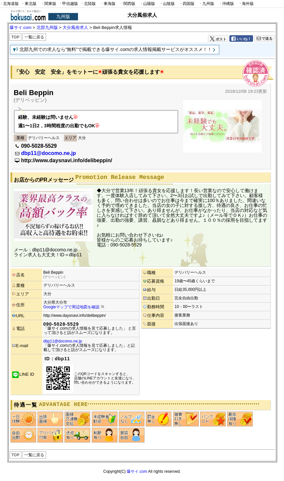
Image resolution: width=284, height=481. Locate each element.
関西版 (127, 3)
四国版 (186, 3)
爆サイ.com (137, 471)
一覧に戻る (34, 37)
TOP (15, 37)
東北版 (29, 3)
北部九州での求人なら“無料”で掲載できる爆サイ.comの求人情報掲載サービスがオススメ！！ (115, 49)
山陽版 (147, 3)
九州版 (206, 3)
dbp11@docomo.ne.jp (48, 153)
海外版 (246, 3)
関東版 (48, 3)
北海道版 (9, 3)
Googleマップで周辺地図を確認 (71, 307)
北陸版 (88, 3)
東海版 (108, 3)
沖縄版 (226, 3)
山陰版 (167, 3)
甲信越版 (68, 3)
